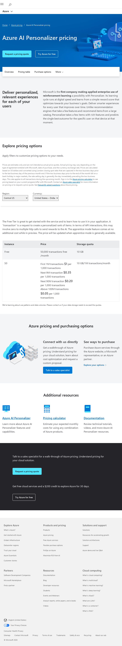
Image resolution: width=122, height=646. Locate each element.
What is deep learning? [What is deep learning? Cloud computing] (91, 590)
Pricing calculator (54, 418)
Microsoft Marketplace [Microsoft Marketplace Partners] (12, 580)
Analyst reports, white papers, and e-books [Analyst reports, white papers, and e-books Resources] (59, 600)
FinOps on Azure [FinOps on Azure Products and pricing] (49, 550)
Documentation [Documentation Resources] (49, 575)
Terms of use (47, 635)
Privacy (35, 635)
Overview (9, 71)
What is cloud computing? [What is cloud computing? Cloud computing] (92, 575)
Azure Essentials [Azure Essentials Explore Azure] (10, 555)
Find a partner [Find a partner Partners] (9, 585)
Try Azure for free (46, 53)
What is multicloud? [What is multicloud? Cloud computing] (90, 580)
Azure (6, 11)
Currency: (37, 193)
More (58, 71)
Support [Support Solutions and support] (86, 545)
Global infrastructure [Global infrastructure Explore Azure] (12, 540)
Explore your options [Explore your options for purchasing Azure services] (94, 364)
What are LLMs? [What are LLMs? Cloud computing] (89, 600)
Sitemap (7, 635)
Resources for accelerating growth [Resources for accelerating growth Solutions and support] (96, 535)
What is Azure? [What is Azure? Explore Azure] (9, 530)
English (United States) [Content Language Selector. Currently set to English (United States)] (17, 620)
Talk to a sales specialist (58, 370)
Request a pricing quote (17, 53)
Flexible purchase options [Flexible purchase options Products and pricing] (53, 545)
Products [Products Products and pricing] (46, 530)
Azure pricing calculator (82, 179)
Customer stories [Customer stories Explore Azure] (10, 560)
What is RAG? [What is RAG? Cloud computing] (88, 611)
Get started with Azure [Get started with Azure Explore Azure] (12, 535)
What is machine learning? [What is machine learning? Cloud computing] (93, 585)
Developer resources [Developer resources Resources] (51, 585)
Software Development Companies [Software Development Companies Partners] (17, 575)
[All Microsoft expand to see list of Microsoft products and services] (4, 4)
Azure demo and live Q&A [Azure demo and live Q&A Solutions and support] (93, 550)
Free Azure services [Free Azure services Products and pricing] (50, 540)
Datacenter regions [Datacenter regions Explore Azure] (11, 545)
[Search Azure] (11, 4)
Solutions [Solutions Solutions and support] (86, 530)
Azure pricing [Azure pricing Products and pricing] (48, 535)
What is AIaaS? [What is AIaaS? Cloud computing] (88, 595)
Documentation (94, 418)
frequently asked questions (49, 185)
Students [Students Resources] (46, 590)
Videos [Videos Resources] (45, 606)
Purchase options (42, 71)
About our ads (100, 635)
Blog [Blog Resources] (45, 580)
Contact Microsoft (21, 635)
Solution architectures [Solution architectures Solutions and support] (91, 540)
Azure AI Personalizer (16, 418)
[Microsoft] (61, 2)
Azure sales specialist (71, 182)
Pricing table (24, 71)
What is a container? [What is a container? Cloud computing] (90, 606)
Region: (6, 193)
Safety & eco (75, 635)
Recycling (87, 635)
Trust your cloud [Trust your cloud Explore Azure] (10, 550)
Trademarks (60, 635)
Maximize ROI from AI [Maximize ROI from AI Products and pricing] (51, 555)
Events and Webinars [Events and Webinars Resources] (51, 595)
